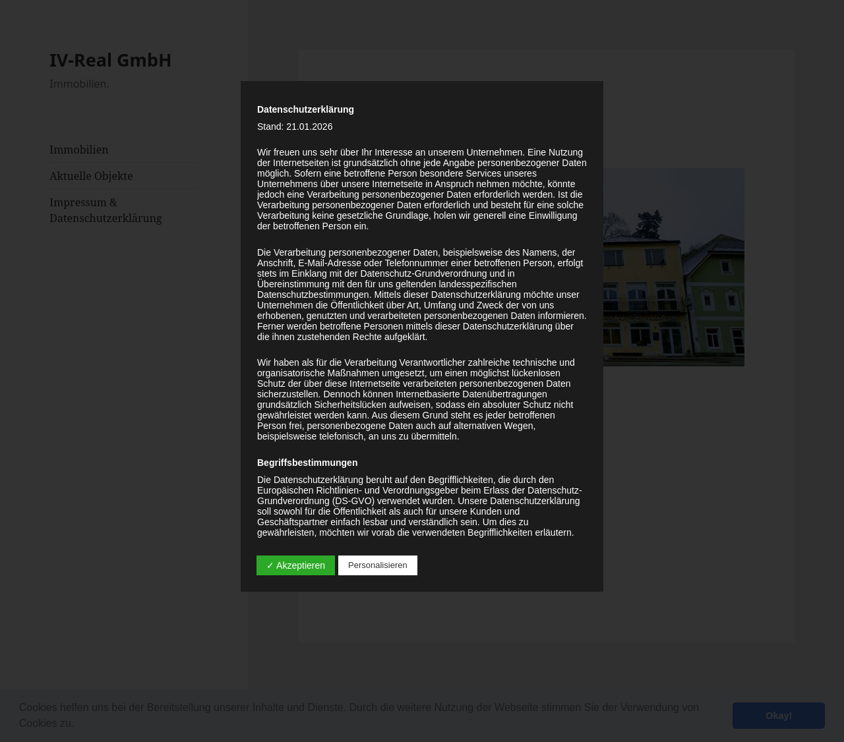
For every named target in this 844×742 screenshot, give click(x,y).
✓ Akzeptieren (295, 565)
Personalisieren (377, 565)
